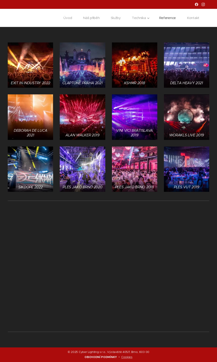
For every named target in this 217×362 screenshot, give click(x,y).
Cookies (127, 357)
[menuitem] (67, 17)
